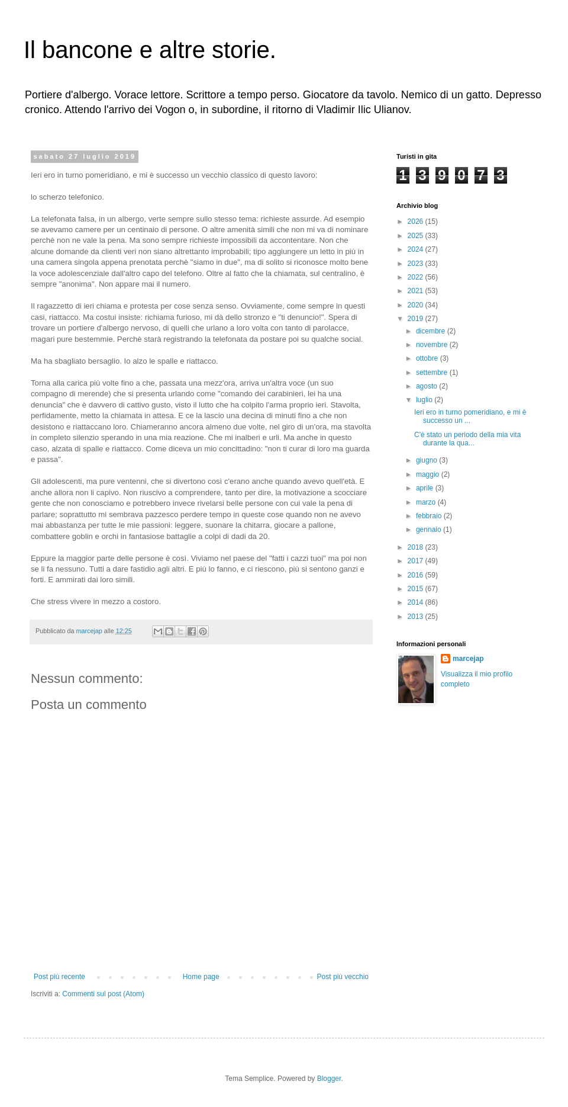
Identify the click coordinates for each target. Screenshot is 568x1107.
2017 (416, 561)
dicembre (431, 331)
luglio (425, 400)
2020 (416, 305)
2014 (416, 602)
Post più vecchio (343, 977)
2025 (416, 236)
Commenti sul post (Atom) (103, 994)
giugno (427, 460)
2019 (416, 319)
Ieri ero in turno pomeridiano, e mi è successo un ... (470, 416)
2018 (416, 547)
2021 (416, 291)
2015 (416, 589)
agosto (427, 386)
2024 (416, 249)
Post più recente (59, 977)
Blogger (329, 1078)
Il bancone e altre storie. (150, 50)
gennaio (429, 529)
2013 (416, 616)
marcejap (468, 658)
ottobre (428, 358)
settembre (433, 372)
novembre (433, 345)
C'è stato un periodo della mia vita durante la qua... (467, 439)
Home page (201, 977)
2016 (416, 575)
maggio (428, 474)
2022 (416, 277)
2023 (416, 263)
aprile (425, 488)
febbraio (430, 516)
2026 (416, 221)
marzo (427, 502)
